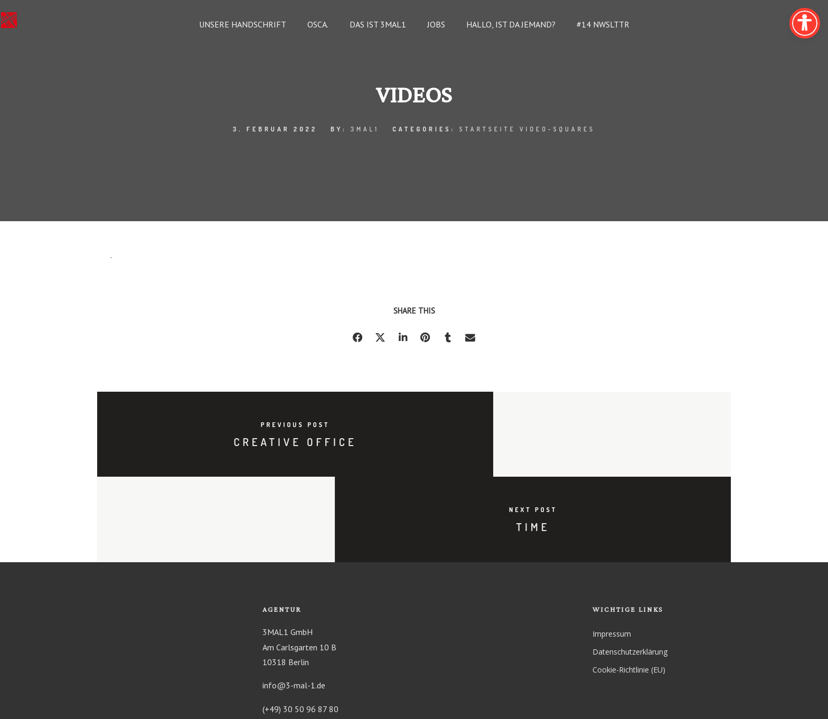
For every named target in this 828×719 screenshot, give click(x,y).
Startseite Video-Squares (527, 129)
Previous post (255, 426)
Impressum (611, 552)
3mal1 (364, 129)
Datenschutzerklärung (629, 570)
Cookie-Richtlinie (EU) (628, 588)
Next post (573, 426)
